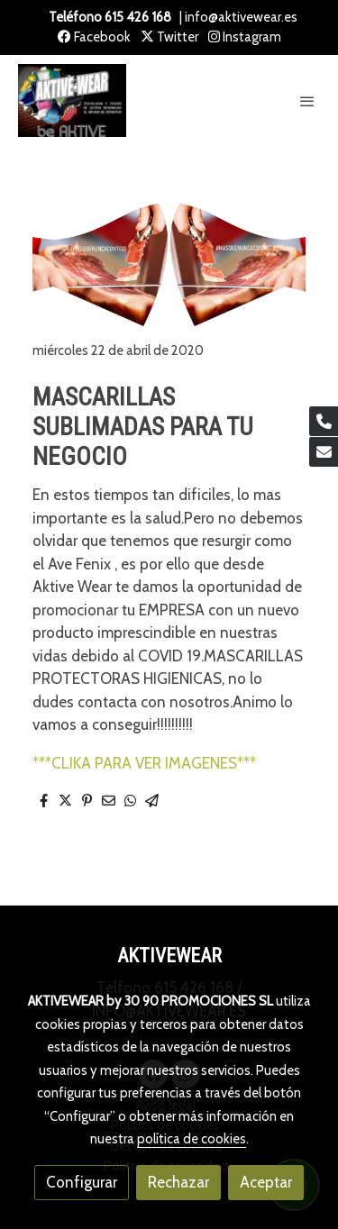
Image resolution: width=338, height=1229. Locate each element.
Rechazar (178, 1182)
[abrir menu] (307, 101)
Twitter (169, 37)
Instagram (244, 37)
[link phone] (323, 421)
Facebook (94, 37)
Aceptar (266, 1182)
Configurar (81, 1182)
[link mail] (323, 452)
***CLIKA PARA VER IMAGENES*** (144, 763)
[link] (72, 101)
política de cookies (191, 1139)
